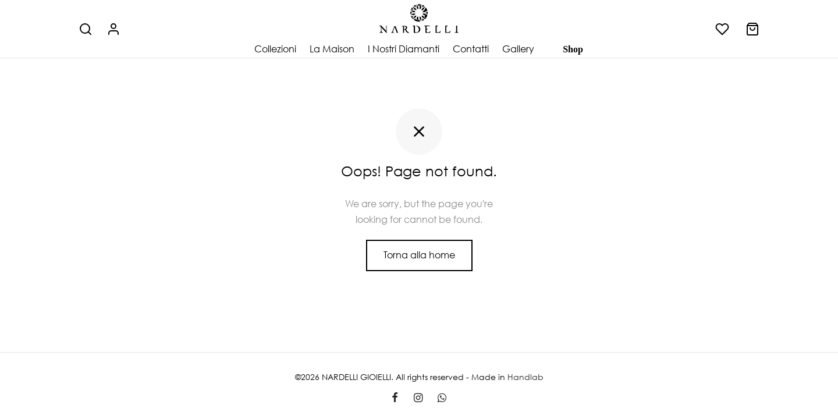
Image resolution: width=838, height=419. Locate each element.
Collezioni (275, 49)
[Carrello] (752, 29)
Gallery (518, 49)
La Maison (332, 49)
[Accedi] (113, 29)
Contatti (471, 49)
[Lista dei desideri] (723, 29)
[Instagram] (418, 398)
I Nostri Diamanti (403, 49)
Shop (573, 49)
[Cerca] (86, 29)
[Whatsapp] (442, 398)
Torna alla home (419, 255)
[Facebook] (395, 398)
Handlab (525, 377)
